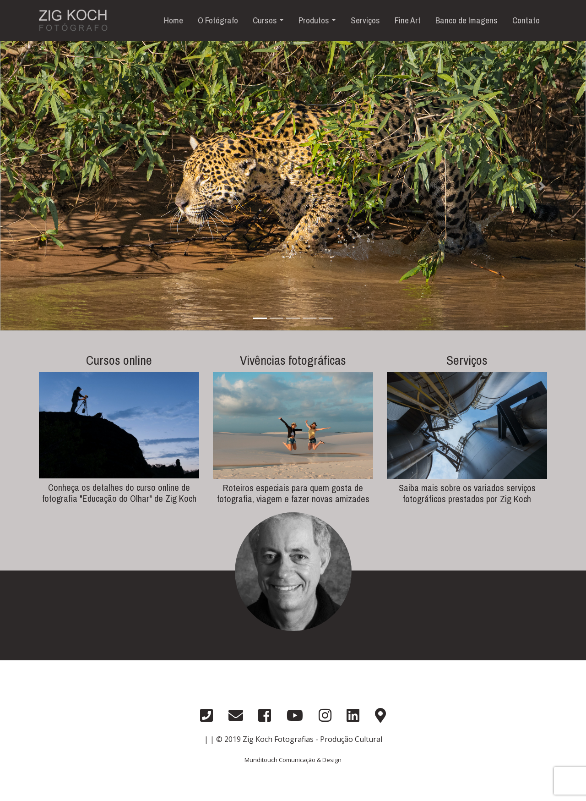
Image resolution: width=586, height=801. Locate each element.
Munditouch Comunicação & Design (293, 760)
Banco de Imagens (466, 20)
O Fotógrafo (218, 20)
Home (173, 20)
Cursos (265, 20)
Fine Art (408, 20)
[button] (44, 186)
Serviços (365, 20)
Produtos (313, 20)
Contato (526, 20)
